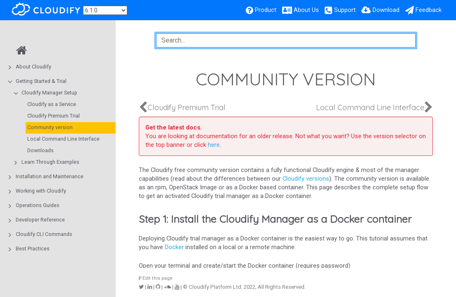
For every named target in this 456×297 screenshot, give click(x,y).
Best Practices (33, 248)
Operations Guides (37, 205)
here (214, 144)
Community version (50, 127)
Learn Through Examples (50, 162)
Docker (174, 247)
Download (386, 10)
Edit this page (156, 278)
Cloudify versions (306, 178)
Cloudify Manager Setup (49, 93)
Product (265, 10)
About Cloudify (33, 67)
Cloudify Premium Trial (53, 116)
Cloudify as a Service (51, 104)
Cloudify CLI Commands (44, 234)
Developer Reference (40, 220)
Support (345, 10)
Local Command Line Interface (63, 139)
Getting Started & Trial (41, 81)
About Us (306, 10)
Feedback (429, 10)
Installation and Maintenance (49, 176)
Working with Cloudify (41, 191)
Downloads (40, 150)
